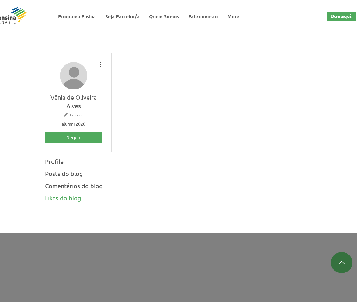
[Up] (341, 262)
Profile (54, 161)
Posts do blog (64, 173)
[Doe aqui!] (341, 16)
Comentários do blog (74, 185)
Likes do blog (63, 198)
